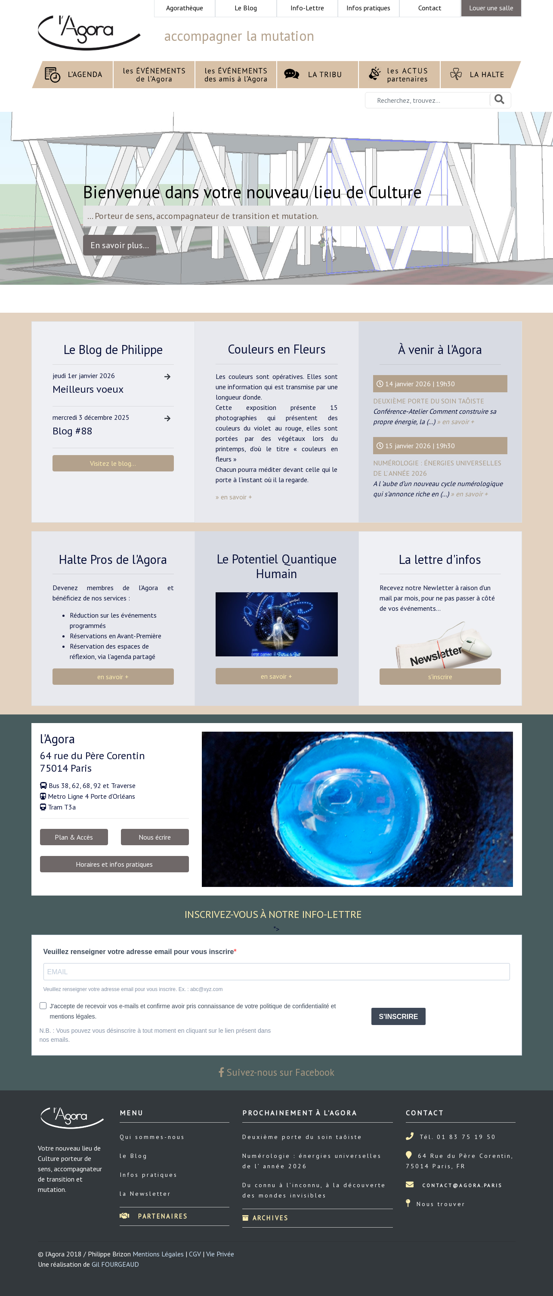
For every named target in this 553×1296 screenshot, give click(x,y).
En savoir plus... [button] (119, 245)
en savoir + (113, 676)
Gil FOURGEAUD (115, 1264)
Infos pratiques (149, 1175)
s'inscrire (440, 676)
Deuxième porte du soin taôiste (428, 401)
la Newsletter (145, 1193)
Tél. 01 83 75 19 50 (458, 1137)
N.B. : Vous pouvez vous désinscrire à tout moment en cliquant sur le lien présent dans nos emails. (155, 1035)
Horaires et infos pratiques (114, 864)
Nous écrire (155, 837)
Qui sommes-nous (152, 1137)
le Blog (134, 1156)
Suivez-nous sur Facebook (276, 1072)
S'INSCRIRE (398, 1016)
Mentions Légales (158, 1254)
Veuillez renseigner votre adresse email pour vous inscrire (138, 951)
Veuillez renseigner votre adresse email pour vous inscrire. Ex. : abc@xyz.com (133, 989)
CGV (195, 1254)
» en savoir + (454, 421)
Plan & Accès (74, 837)
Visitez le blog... (113, 463)
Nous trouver (441, 1204)
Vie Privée (220, 1254)
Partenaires (154, 1216)
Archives (265, 1218)
